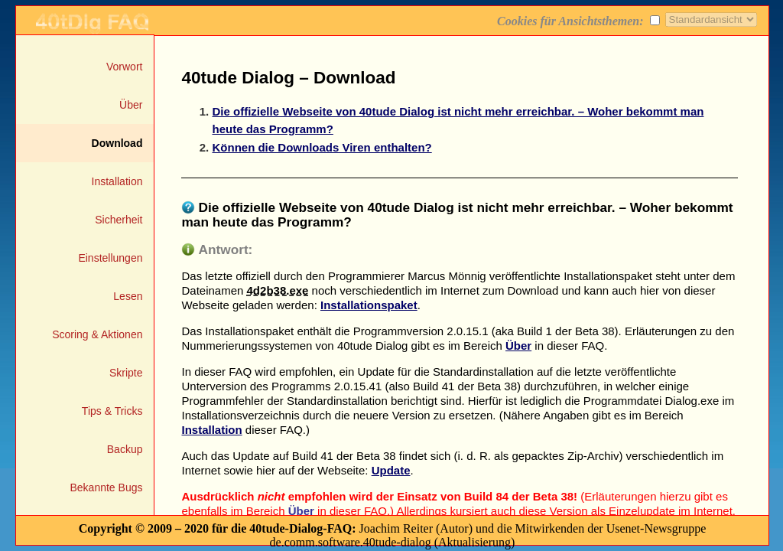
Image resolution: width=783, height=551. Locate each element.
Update (391, 470)
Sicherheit (118, 220)
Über (130, 105)
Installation (117, 181)
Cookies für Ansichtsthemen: (580, 21)
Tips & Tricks (112, 411)
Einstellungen (110, 258)
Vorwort (124, 66)
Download (117, 143)
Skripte (126, 373)
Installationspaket (368, 304)
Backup (125, 449)
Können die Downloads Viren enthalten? (321, 147)
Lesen (127, 296)
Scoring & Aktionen (97, 334)
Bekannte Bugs (106, 487)
